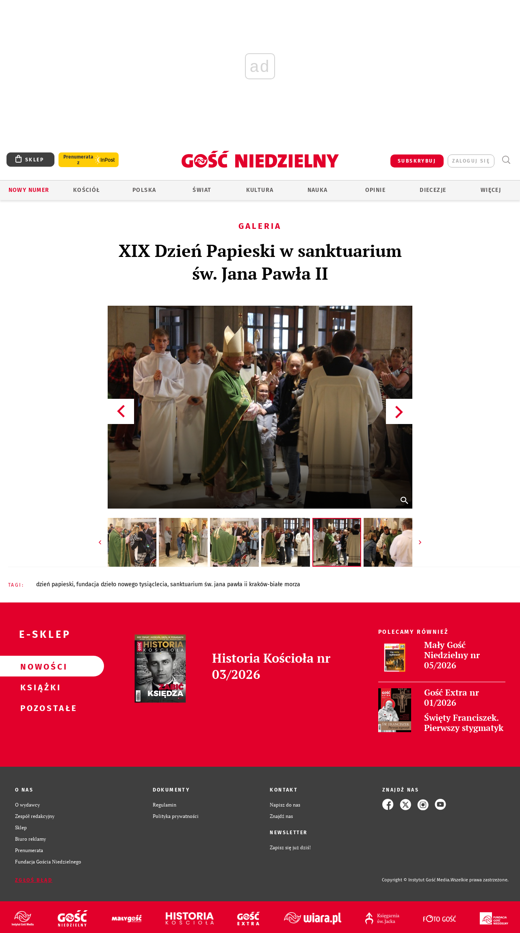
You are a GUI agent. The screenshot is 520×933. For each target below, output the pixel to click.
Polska (144, 190)
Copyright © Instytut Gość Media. (416, 880)
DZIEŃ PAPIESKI (55, 584)
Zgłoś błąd (33, 880)
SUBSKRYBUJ (417, 161)
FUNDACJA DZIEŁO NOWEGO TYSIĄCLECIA (121, 584)
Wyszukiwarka (506, 159)
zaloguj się (471, 161)
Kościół (86, 190)
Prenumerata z (78, 159)
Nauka (318, 190)
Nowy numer (29, 190)
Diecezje (433, 190)
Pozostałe (39, 707)
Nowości (39, 666)
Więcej (491, 190)
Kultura (260, 190)
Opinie (375, 190)
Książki (39, 687)
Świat (202, 190)
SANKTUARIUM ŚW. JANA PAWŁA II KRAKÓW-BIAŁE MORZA (235, 584)
